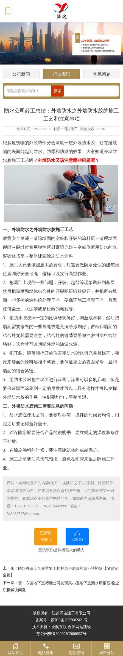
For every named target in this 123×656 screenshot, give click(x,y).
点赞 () (77, 535)
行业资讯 (61, 74)
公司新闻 (21, 74)
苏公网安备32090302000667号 (61, 634)
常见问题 (102, 74)
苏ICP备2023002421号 (69, 620)
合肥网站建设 (79, 627)
